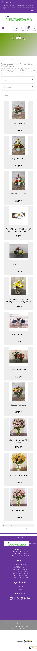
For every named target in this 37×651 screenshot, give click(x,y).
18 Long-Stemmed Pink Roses (18, 441)
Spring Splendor (18, 405)
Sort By (5, 95)
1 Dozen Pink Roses (18, 510)
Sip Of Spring (18, 159)
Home (2, 59)
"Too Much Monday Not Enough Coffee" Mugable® (18, 300)
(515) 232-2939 (10, 2)
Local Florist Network (14, 629)
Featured (7, 59)
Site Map (26, 629)
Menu (3, 30)
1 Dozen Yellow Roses (18, 475)
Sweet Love (18, 264)
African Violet (18, 334)
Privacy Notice (23, 626)
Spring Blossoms (18, 194)
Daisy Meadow (18, 123)
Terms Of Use (13, 626)
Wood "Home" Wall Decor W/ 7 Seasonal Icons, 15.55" (18, 230)
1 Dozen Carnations (18, 370)
